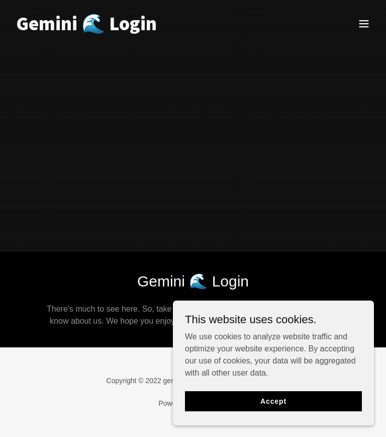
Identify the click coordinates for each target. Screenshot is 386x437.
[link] (86, 27)
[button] (364, 24)
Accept (273, 401)
